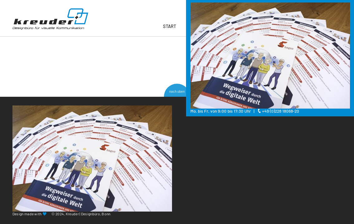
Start (169, 26)
